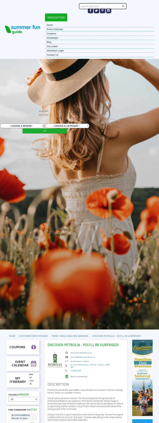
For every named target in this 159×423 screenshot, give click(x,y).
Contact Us (52, 54)
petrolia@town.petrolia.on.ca (82, 357)
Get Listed (52, 46)
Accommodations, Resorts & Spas (21, 417)
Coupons (51, 33)
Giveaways (52, 37)
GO (44, 130)
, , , (89, 366)
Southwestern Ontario (79, 361)
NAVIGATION (56, 17)
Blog (49, 42)
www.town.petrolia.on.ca (81, 352)
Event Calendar (55, 29)
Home (50, 25)
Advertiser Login (55, 50)
